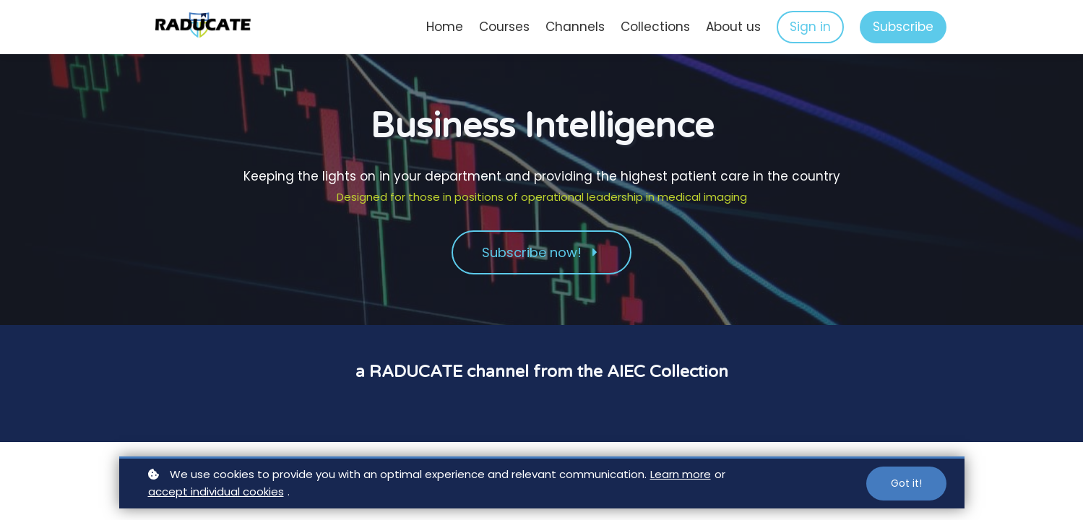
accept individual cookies (216, 491)
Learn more (680, 474)
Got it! (906, 483)
